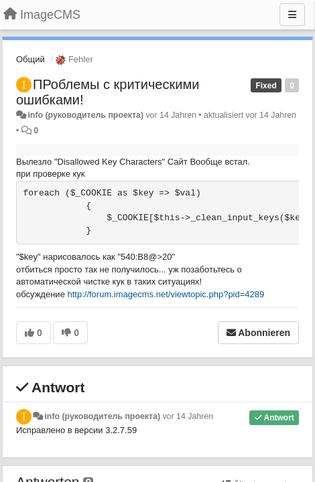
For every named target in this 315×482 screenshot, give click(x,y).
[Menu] (292, 14)
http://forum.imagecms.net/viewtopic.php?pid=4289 (166, 294)
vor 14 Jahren (187, 416)
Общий (30, 59)
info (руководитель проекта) (85, 115)
